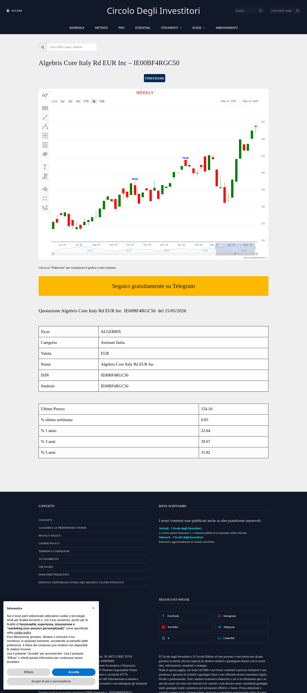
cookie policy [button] (22, 632)
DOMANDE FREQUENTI (54, 574)
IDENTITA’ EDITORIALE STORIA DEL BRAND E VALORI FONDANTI (81, 582)
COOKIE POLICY (49, 543)
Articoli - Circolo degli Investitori (180, 528)
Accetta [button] (73, 672)
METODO (101, 28)
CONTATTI (45, 520)
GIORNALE (76, 28)
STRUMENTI (169, 28)
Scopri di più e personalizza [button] (51, 681)
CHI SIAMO (46, 566)
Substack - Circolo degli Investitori (181, 537)
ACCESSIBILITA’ (49, 558)
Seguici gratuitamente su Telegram (153, 286)
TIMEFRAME (154, 78)
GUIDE (197, 28)
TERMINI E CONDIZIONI (54, 551)
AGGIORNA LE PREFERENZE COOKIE (62, 527)
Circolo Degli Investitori (153, 10)
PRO (122, 28)
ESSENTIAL (142, 28)
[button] (93, 608)
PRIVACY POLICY (50, 535)
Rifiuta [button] (28, 672)
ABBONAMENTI (227, 28)
